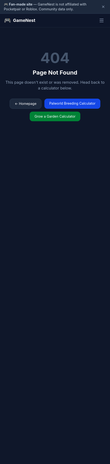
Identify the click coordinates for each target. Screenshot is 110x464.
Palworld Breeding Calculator (72, 103)
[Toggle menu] (101, 20)
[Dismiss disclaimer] (103, 7)
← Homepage (25, 104)
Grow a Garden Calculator (55, 116)
